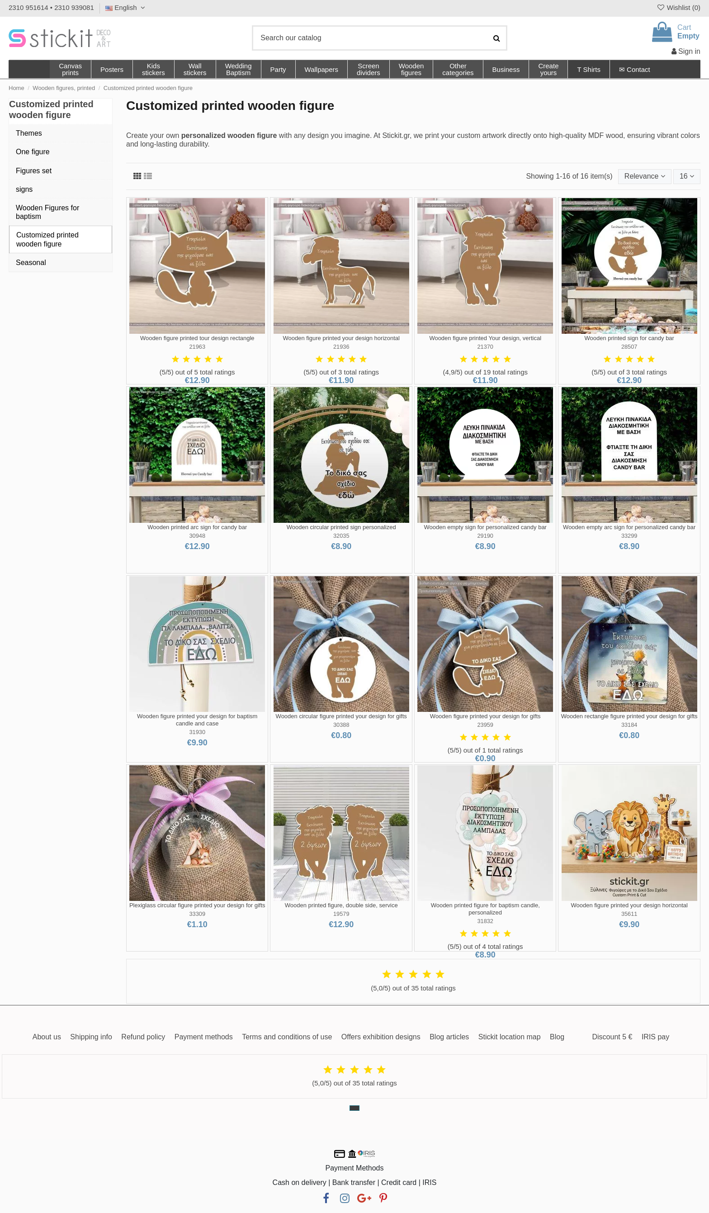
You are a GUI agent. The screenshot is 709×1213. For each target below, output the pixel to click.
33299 (629, 535)
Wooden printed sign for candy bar (629, 338)
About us (47, 1037)
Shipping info (91, 1037)
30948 (197, 535)
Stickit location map (509, 1037)
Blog (557, 1037)
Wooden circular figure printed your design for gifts (341, 716)
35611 (629, 913)
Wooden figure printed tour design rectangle (197, 338)
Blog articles (449, 1037)
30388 (341, 724)
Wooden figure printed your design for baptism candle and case (197, 720)
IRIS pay (655, 1037)
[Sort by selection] (644, 176)
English (126, 7)
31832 (485, 921)
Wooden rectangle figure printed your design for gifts (629, 716)
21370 (485, 346)
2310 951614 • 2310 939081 (51, 7)
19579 (341, 913)
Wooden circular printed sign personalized (341, 527)
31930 (197, 732)
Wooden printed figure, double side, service (341, 905)
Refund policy (143, 1037)
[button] (457, 69)
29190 (485, 535)
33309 (197, 913)
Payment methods (204, 1037)
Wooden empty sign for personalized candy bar (485, 527)
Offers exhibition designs (381, 1037)
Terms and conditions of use (287, 1037)
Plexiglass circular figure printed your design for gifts (197, 905)
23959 (485, 724)
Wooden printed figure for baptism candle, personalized (485, 909)
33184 (629, 724)
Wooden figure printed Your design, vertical (485, 338)
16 (687, 176)
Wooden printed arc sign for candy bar (197, 527)
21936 (341, 346)
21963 (197, 346)
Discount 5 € (612, 1037)
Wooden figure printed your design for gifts (485, 716)
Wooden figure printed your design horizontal (341, 338)
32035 (341, 535)
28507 (629, 346)
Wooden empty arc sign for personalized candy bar (629, 527)
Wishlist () (678, 7)
